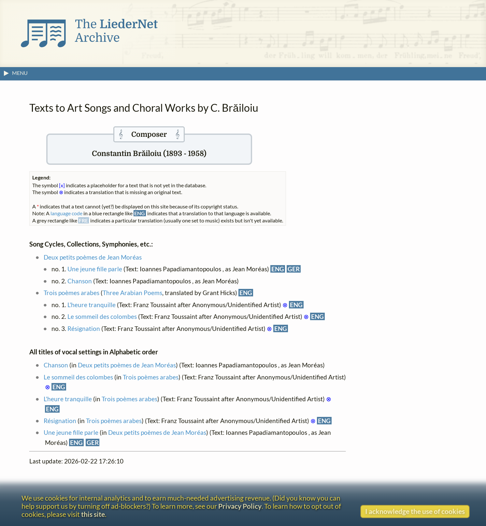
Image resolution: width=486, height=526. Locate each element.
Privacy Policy (240, 506)
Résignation (83, 328)
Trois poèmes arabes (71, 292)
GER (294, 269)
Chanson (79, 281)
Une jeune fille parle (94, 269)
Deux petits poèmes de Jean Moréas (93, 257)
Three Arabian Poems (132, 292)
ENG (277, 269)
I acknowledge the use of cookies (415, 511)
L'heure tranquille (91, 304)
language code (66, 213)
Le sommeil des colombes (102, 316)
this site (93, 514)
